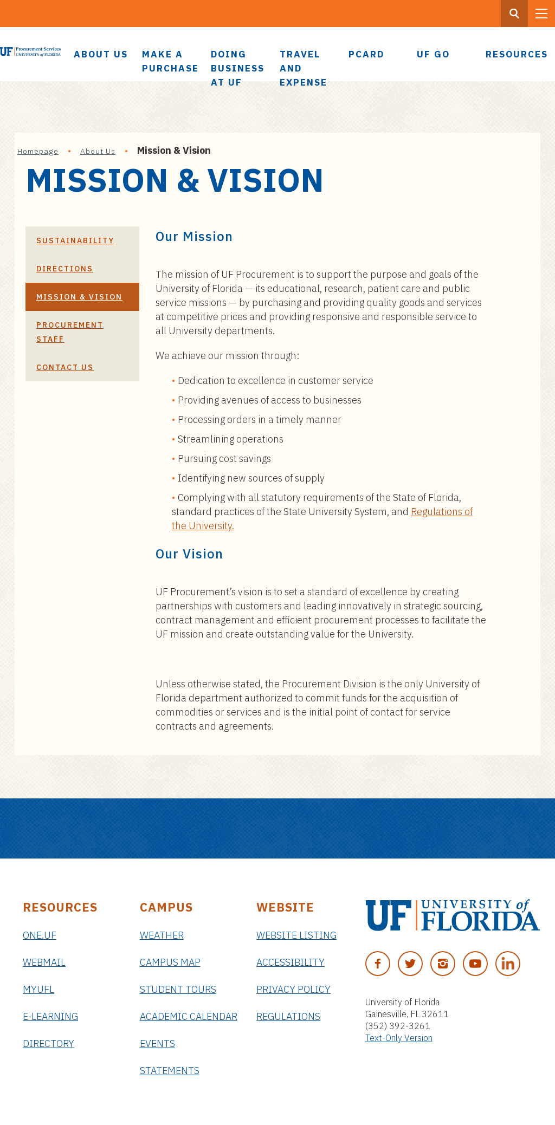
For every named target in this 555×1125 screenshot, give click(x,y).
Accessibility (290, 962)
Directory (48, 1043)
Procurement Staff (70, 332)
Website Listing (296, 935)
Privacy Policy (293, 989)
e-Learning (50, 1016)
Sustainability (75, 240)
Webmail (44, 962)
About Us (97, 151)
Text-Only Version (399, 1037)
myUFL (38, 989)
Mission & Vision (79, 297)
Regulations (288, 1016)
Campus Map (170, 962)
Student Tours (178, 989)
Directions (64, 269)
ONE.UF (39, 935)
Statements (169, 1070)
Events (157, 1043)
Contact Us (65, 367)
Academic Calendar (188, 1016)
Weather (162, 935)
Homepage (38, 151)
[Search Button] (514, 13)
